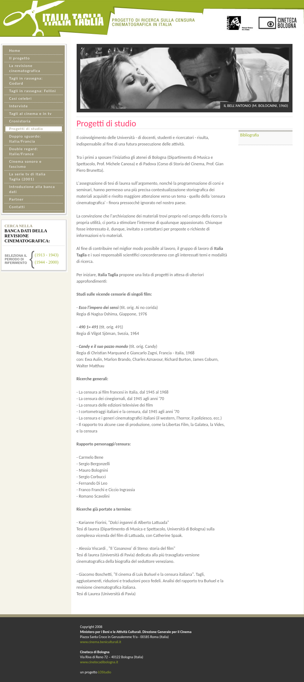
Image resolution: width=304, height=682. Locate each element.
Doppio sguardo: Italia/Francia (25, 139)
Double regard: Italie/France (23, 151)
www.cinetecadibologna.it (99, 662)
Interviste (18, 106)
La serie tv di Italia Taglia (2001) (27, 176)
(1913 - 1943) (47, 254)
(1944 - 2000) (47, 262)
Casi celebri (20, 98)
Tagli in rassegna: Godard (26, 81)
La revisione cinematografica (24, 68)
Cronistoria (20, 121)
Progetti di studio (26, 128)
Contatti (17, 207)
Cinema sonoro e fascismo (25, 164)
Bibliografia (249, 135)
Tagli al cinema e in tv (30, 113)
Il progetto (19, 58)
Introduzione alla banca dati (32, 189)
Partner (16, 199)
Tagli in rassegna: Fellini (32, 91)
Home (15, 50)
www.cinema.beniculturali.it (100, 642)
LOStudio (104, 672)
